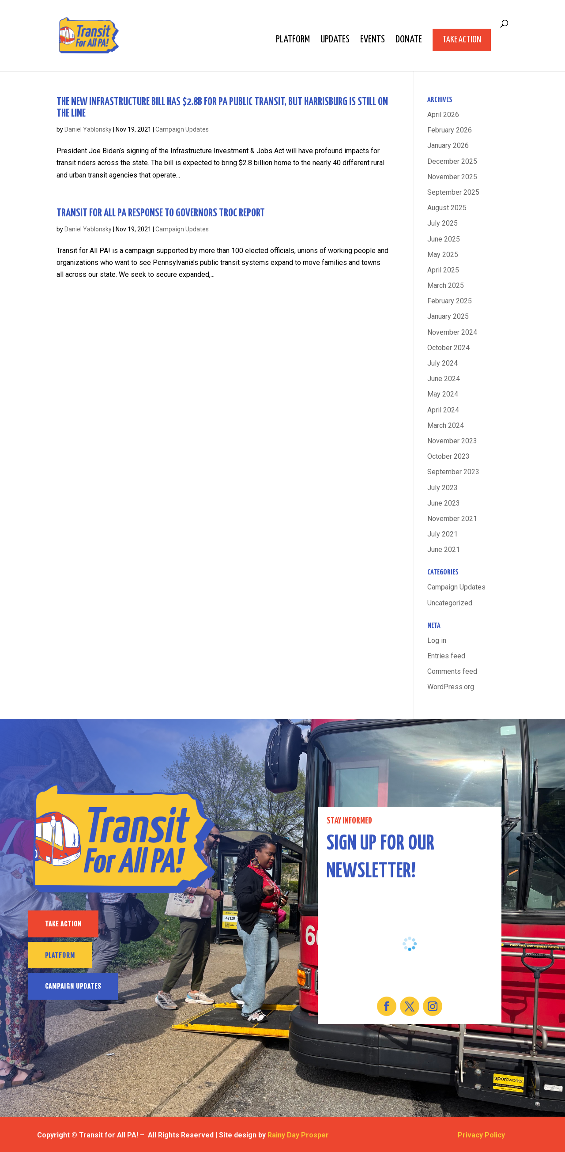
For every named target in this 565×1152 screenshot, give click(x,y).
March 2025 (445, 285)
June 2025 (443, 239)
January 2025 (448, 316)
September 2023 (453, 472)
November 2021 (452, 518)
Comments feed (452, 671)
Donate (409, 41)
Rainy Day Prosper (298, 1135)
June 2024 (443, 378)
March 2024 (445, 425)
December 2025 (452, 161)
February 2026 (449, 130)
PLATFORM (60, 955)
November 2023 (452, 441)
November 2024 (452, 332)
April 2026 (443, 114)
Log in (436, 640)
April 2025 (443, 270)
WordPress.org (450, 687)
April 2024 (443, 410)
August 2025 (447, 208)
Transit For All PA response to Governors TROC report (160, 213)
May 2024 (442, 394)
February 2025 (449, 301)
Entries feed (446, 656)
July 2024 (442, 363)
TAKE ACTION (63, 924)
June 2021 (443, 549)
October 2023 (448, 456)
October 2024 (448, 348)
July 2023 (442, 487)
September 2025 (453, 192)
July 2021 (442, 534)
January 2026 (448, 145)
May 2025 (442, 254)
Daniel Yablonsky (88, 129)
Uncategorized (449, 603)
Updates (335, 41)
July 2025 (442, 223)
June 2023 (443, 503)
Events (372, 41)
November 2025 (452, 177)
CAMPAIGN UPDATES (73, 986)
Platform (293, 41)
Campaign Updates (182, 129)
